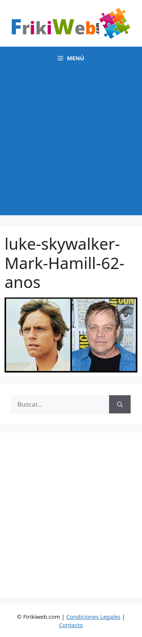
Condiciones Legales (93, 616)
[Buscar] (120, 404)
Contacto (71, 625)
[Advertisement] (71, 144)
